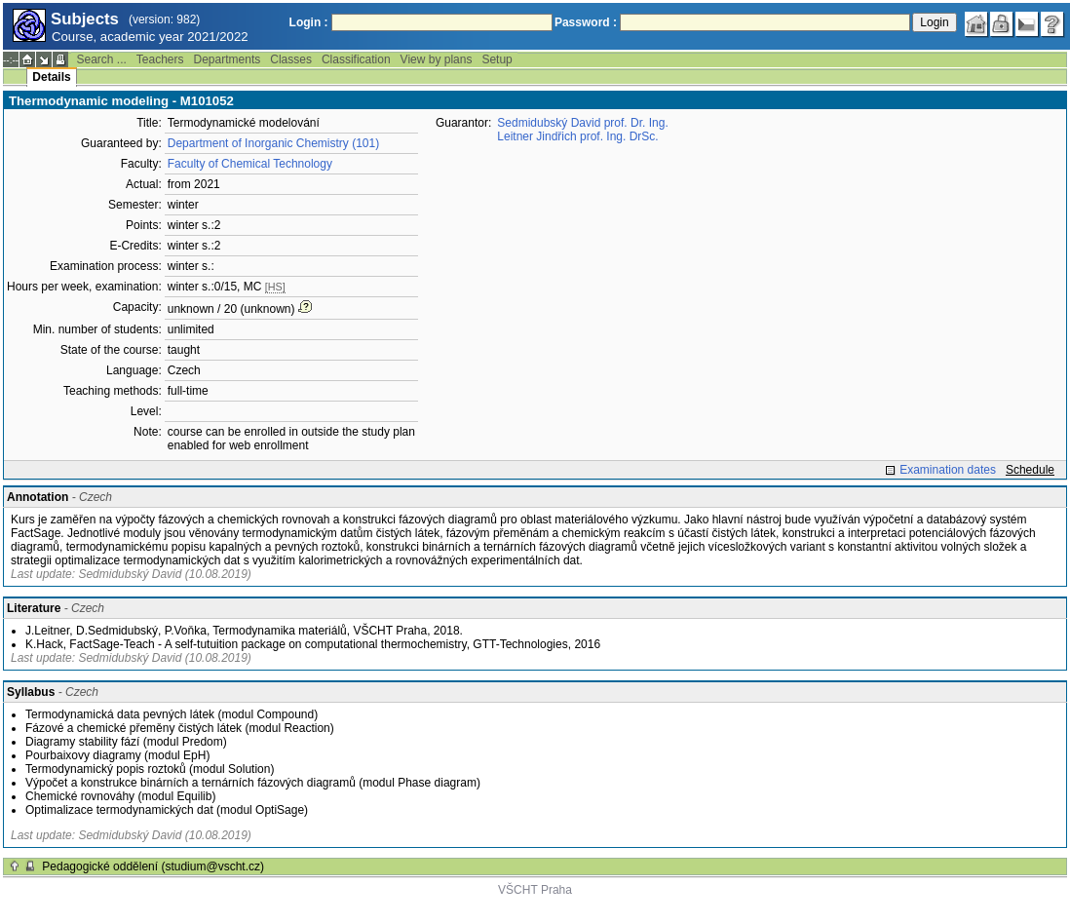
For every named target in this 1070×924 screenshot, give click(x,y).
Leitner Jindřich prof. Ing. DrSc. (577, 136)
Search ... (101, 59)
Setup (496, 59)
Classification (356, 59)
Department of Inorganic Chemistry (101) (273, 143)
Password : (585, 22)
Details (51, 77)
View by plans (437, 59)
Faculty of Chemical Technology (250, 164)
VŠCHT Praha (535, 890)
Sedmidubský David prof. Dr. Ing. (582, 123)
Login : (308, 22)
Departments (227, 59)
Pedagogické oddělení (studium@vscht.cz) (153, 866)
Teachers (160, 59)
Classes (291, 59)
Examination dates (947, 470)
